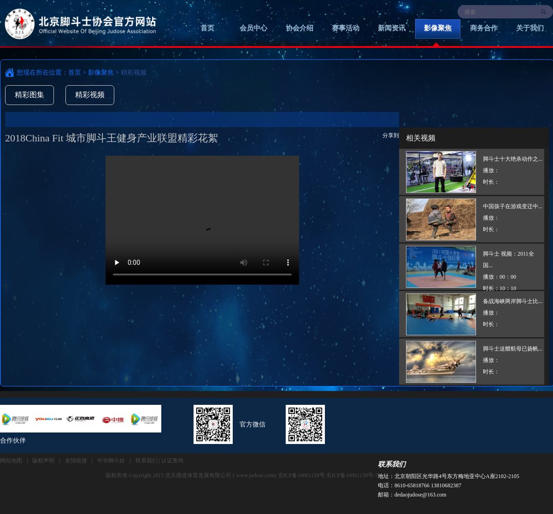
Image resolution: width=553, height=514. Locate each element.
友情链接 (76, 460)
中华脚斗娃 (111, 460)
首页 (207, 28)
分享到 (390, 135)
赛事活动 (345, 28)
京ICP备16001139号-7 (352, 475)
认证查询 (172, 460)
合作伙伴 (13, 440)
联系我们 (392, 464)
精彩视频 (90, 95)
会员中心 (253, 28)
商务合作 (484, 28)
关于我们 (530, 28)
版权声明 (43, 460)
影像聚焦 (438, 28)
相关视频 (420, 138)
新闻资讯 (392, 28)
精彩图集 (29, 95)
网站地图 (11, 460)
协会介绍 (299, 28)
